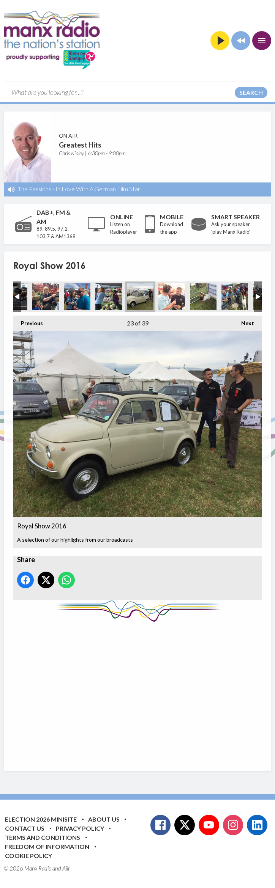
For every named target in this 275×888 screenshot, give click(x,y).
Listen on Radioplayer (123, 228)
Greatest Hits (80, 145)
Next (244, 321)
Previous (28, 321)
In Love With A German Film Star (97, 188)
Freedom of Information (47, 846)
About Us (104, 819)
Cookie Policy (28, 855)
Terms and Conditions (42, 837)
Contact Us (24, 828)
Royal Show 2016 (45, 296)
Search (251, 92)
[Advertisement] (144, 691)
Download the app (171, 228)
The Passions (34, 188)
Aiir (66, 868)
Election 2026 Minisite (41, 819)
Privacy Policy (80, 828)
